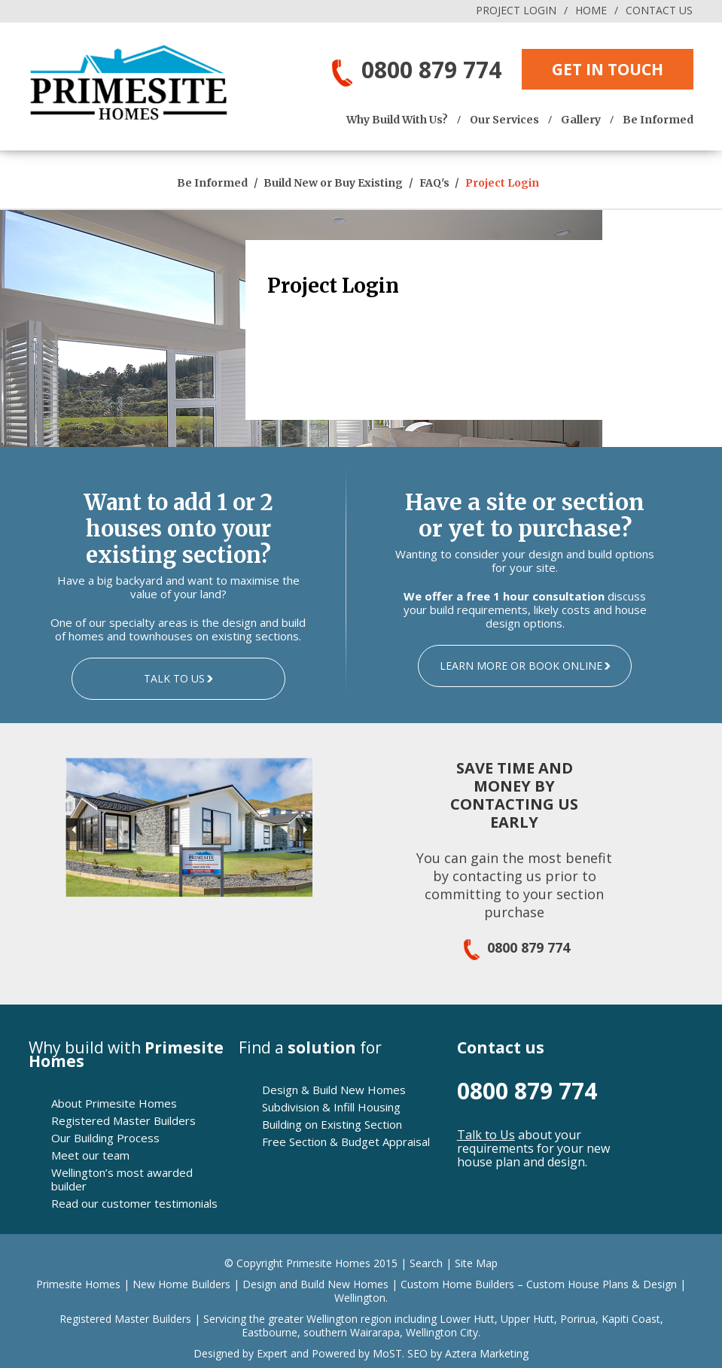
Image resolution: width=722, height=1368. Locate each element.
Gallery (581, 119)
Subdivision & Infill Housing (331, 1106)
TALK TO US (174, 678)
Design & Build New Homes (334, 1089)
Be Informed (658, 119)
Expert (271, 1353)
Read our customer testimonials (134, 1203)
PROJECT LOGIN (516, 10)
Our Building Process (105, 1137)
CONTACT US (659, 10)
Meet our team (90, 1155)
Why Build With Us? (397, 119)
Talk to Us (486, 1134)
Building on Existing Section (332, 1124)
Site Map (476, 1263)
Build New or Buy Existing (334, 183)
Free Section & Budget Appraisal (346, 1141)
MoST (387, 1353)
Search (426, 1263)
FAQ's (435, 183)
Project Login (502, 183)
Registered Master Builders (123, 1120)
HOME (591, 10)
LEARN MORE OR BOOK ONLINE (521, 665)
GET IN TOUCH (607, 69)
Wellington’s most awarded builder (122, 1179)
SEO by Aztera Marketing (468, 1353)
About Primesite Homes (114, 1103)
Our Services (504, 119)
